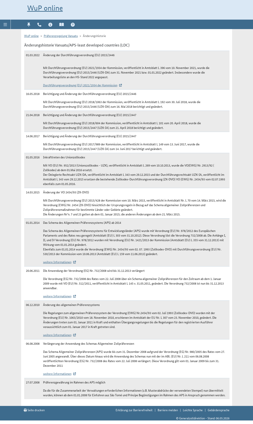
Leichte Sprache (193, 410)
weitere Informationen (57, 262)
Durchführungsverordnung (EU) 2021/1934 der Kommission (80, 85)
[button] (5, 24)
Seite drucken (34, 410)
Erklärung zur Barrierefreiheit (134, 410)
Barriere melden (168, 410)
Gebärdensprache (218, 410)
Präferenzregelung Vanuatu (61, 35)
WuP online (45, 8)
